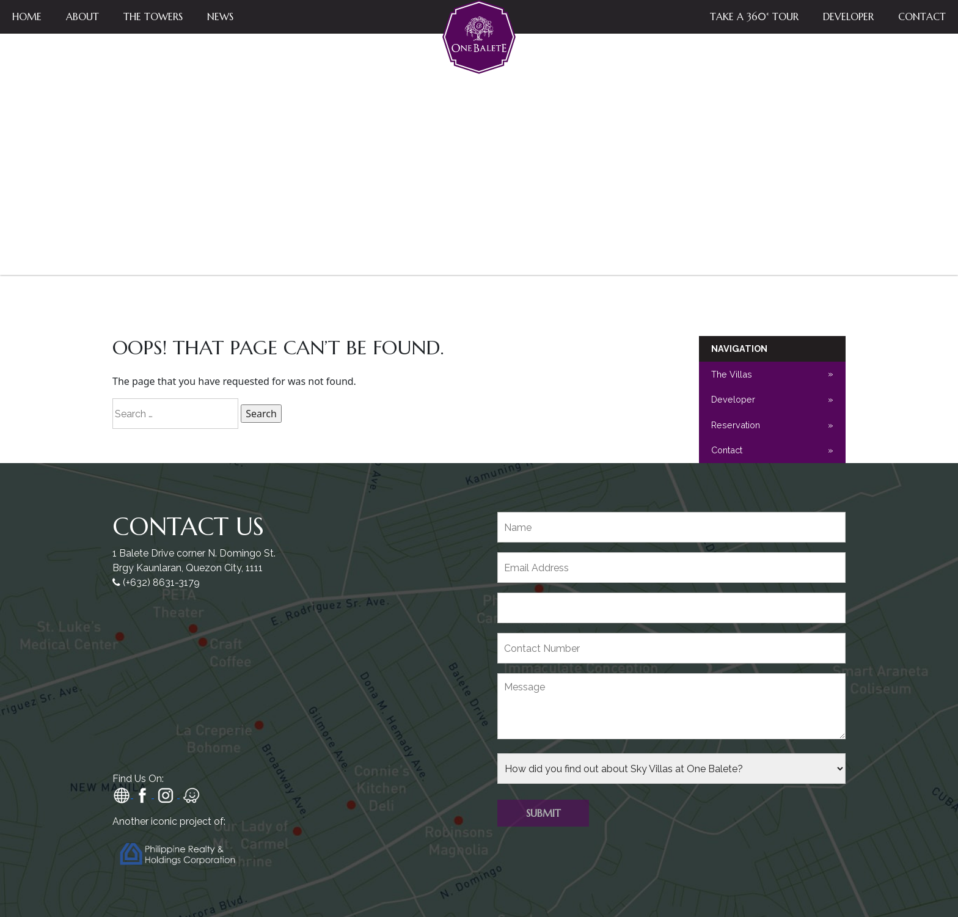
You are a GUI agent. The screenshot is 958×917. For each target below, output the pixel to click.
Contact (922, 16)
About (82, 16)
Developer (848, 16)
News (220, 16)
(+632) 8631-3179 (161, 582)
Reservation (735, 425)
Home (27, 16)
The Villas (731, 374)
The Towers (153, 16)
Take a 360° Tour (754, 16)
